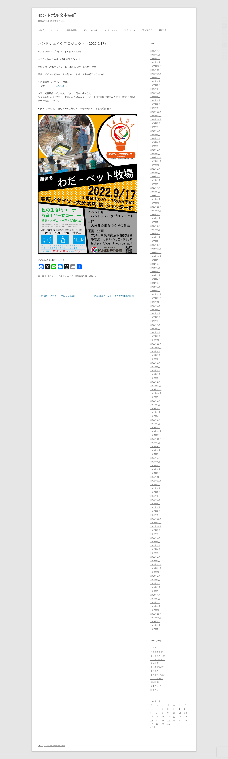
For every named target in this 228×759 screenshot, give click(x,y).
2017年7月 (155, 450)
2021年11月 (155, 252)
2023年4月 (155, 188)
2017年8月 (155, 446)
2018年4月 (155, 416)
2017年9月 (155, 443)
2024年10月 (155, 119)
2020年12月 (155, 294)
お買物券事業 (71, 30)
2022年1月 (155, 245)
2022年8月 (155, 218)
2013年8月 (155, 625)
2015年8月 (155, 534)
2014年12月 (155, 564)
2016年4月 (155, 503)
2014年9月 (155, 576)
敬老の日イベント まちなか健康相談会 (115, 296)
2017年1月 (155, 473)
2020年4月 (155, 325)
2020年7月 (155, 313)
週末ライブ (147, 30)
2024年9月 (155, 123)
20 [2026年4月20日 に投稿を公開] (151, 720)
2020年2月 (155, 332)
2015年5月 (155, 545)
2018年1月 (155, 427)
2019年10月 (155, 347)
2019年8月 (155, 355)
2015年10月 (155, 526)
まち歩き (154, 671)
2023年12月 (155, 157)
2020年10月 (155, 302)
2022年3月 (155, 237)
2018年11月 (155, 389)
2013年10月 (155, 618)
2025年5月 (155, 93)
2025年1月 (155, 108)
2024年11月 (155, 115)
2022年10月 (155, 211)
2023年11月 (155, 161)
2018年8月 (155, 401)
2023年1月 (155, 199)
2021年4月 (155, 279)
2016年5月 (155, 500)
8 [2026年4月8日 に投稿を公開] (162, 713)
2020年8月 (155, 309)
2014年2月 (155, 602)
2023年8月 (155, 172)
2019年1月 (155, 382)
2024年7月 (155, 131)
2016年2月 (155, 511)
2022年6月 (155, 226)
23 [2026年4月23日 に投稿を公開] (168, 720)
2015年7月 (155, 538)
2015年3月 (155, 553)
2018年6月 (155, 408)
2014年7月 (155, 583)
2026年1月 (155, 62)
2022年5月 (155, 230)
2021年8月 (155, 264)
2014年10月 (155, 572)
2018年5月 (155, 412)
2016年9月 (155, 484)
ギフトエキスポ (90, 30)
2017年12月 (155, 431)
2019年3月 (155, 374)
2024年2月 (155, 150)
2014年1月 (155, 606)
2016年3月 (155, 507)
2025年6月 (155, 89)
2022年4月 (155, 233)
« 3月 (153, 727)
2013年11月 (155, 614)
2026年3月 (155, 55)
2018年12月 (155, 385)
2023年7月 (155, 176)
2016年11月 (155, 481)
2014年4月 (155, 595)
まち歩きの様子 (157, 675)
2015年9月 (155, 530)
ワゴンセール (129, 30)
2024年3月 (155, 146)
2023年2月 (155, 195)
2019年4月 (155, 370)
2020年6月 (155, 317)
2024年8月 (155, 127)
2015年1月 (155, 560)
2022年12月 (155, 203)
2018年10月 (155, 393)
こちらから (61, 85)
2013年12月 (155, 610)
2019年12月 (155, 340)
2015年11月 (155, 522)
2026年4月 (155, 51)
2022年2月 (155, 241)
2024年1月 (155, 153)
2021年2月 (155, 287)
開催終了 (162, 30)
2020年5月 (155, 321)
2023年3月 (155, 192)
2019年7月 (155, 359)
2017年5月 (155, 458)
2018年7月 (155, 405)
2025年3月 (155, 100)
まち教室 (154, 663)
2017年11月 (155, 435)
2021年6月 (155, 271)
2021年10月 (155, 256)
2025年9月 (155, 77)
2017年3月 (155, 465)
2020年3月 (155, 328)
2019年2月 (155, 378)
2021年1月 (155, 290)
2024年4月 (155, 142)
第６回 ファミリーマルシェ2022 (56, 296)
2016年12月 (155, 477)
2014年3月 (155, 599)
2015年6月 (155, 541)
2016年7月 (155, 492)
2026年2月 (155, 58)
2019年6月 (155, 363)
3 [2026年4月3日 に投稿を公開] (173, 709)
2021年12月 (155, 249)
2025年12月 (155, 66)
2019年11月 (155, 344)
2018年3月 (155, 420)
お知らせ (54, 30)
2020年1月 (155, 336)
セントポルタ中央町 (57, 15)
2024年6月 (155, 134)
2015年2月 (155, 557)
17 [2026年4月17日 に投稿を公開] (174, 716)
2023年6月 (155, 180)
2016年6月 (155, 496)
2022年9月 (155, 214)
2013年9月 (155, 621)
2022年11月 (155, 207)
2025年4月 (155, 96)
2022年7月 (155, 222)
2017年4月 (155, 462)
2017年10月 (155, 439)
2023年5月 (155, 184)
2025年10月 (155, 74)
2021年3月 (155, 283)
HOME (41, 30)
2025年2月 (155, 104)
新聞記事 (154, 682)
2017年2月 (155, 469)
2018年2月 (155, 424)
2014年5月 (155, 591)
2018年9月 (155, 397)
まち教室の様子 (157, 667)
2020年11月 (155, 298)
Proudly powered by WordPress (51, 746)
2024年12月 (155, 112)
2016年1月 (155, 515)
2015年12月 (155, 519)
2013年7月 (155, 629)
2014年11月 (155, 568)
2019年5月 (155, 366)
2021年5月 (155, 275)
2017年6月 (155, 454)
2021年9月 (155, 260)
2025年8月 (155, 81)
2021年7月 (155, 268)
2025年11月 (155, 70)
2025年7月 (155, 85)
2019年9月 (155, 351)
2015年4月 (155, 549)
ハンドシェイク (110, 30)
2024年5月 (155, 138)
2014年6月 (155, 587)
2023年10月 (155, 165)
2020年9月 (155, 306)
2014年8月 (155, 579)
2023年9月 (155, 169)
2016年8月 (155, 488)
